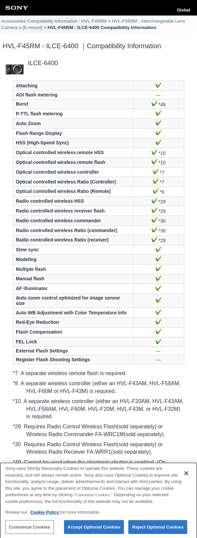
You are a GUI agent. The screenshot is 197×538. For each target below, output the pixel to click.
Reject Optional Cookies (158, 529)
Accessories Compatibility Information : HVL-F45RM (54, 21)
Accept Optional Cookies (94, 529)
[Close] (186, 475)
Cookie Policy (45, 514)
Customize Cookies (29, 529)
